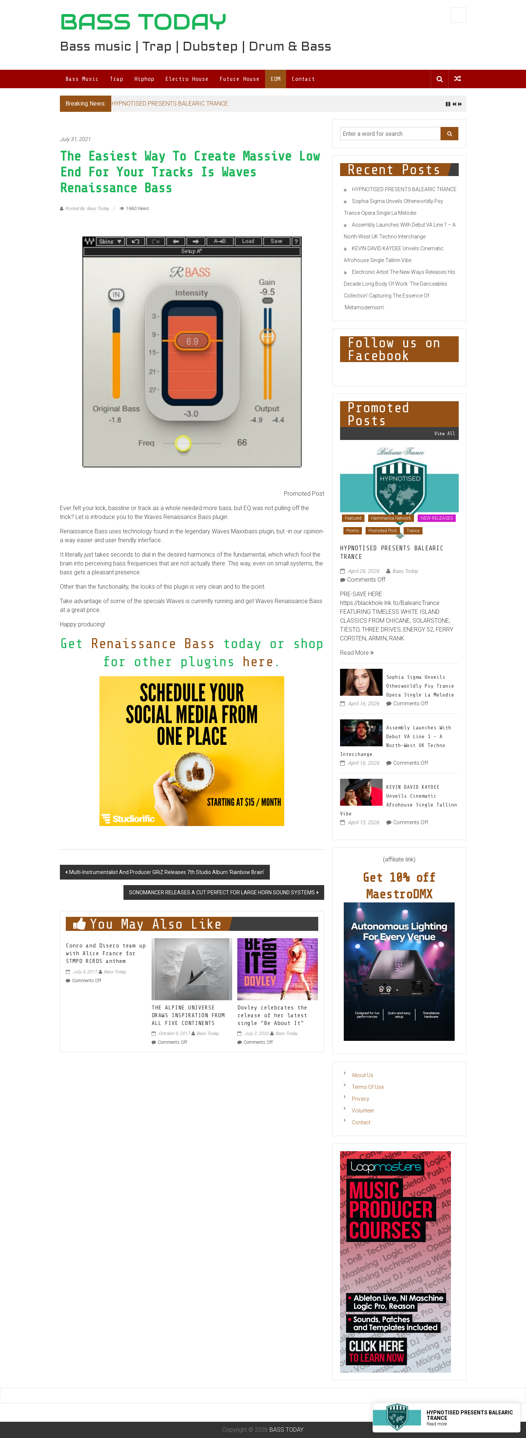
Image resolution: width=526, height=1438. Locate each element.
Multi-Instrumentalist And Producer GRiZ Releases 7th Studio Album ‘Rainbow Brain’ (166, 872)
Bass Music (82, 79)
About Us (362, 1075)
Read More (357, 652)
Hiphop (144, 79)
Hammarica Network (391, 518)
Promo (352, 530)
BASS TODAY (143, 22)
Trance (413, 530)
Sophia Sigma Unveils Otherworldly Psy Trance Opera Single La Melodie (420, 686)
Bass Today (115, 971)
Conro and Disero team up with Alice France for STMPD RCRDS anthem (106, 953)
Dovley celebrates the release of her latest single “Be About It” (272, 1015)
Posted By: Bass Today (87, 208)
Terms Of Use (368, 1087)
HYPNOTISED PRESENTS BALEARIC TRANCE (170, 103)
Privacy (360, 1099)
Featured (353, 518)
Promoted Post (383, 530)
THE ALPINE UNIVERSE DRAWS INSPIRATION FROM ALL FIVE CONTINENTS (188, 1015)
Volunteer (363, 1111)
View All (444, 433)
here (258, 662)
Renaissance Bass (153, 643)
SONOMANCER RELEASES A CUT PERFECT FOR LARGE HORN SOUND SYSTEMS (222, 892)
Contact (303, 79)
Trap (116, 79)
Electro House (186, 79)
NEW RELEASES (437, 518)
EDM (276, 79)
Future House (239, 79)
